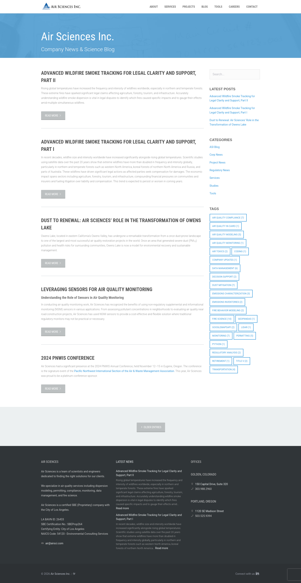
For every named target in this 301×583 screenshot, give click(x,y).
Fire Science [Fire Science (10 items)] (222, 319)
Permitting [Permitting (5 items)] (244, 335)
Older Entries (151, 427)
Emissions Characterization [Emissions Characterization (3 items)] (231, 293)
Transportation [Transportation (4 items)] (223, 369)
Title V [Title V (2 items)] (241, 361)
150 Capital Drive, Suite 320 (211, 484)
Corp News (216, 154)
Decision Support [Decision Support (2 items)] (224, 276)
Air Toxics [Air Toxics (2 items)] (220, 251)
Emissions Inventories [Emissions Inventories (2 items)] (227, 302)
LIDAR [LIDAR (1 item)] (246, 327)
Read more (53, 115)
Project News (218, 162)
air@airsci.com (54, 543)
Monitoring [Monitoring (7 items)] (221, 335)
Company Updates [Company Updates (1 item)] (224, 260)
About (154, 6)
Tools (218, 6)
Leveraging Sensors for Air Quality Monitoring (96, 289)
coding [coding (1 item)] (240, 251)
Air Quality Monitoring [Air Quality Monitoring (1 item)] (228, 243)
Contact (252, 6)
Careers (234, 6)
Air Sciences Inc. (60, 573)
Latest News (124, 462)
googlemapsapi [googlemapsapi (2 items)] (223, 327)
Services (170, 6)
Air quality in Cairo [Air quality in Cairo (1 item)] (225, 226)
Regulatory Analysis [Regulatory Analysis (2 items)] (226, 352)
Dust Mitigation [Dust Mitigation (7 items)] (223, 285)
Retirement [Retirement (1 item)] (221, 361)
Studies (214, 185)
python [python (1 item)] (218, 344)
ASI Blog (215, 147)
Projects (189, 6)
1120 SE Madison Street (209, 511)
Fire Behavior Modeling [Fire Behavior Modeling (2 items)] (228, 310)
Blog (205, 6)
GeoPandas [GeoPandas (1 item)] (246, 319)
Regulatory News (220, 170)
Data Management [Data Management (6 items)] (225, 268)
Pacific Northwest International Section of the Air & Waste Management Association (124, 371)
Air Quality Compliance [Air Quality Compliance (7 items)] (228, 217)
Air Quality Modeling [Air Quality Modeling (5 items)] (226, 234)
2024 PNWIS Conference (67, 358)
